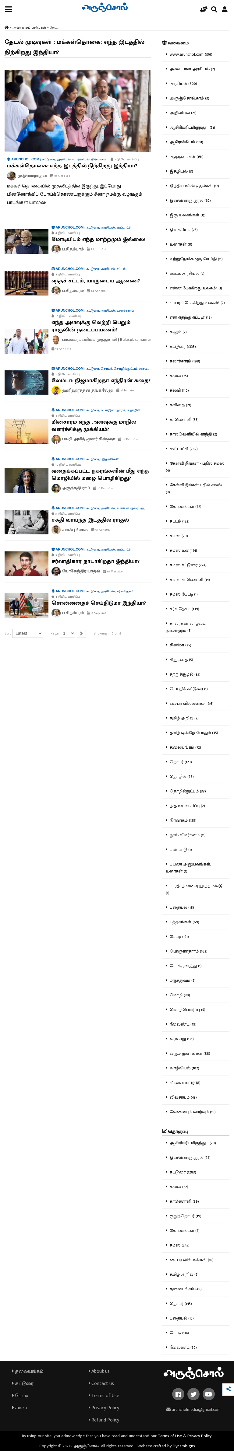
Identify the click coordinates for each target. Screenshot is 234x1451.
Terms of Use (104, 1396)
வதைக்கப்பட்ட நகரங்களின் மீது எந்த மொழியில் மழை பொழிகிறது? (100, 475)
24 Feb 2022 (128, 439)
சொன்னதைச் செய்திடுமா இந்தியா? (98, 603)
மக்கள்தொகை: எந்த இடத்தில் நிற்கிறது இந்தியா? (72, 165)
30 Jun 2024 (96, 249)
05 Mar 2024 (113, 571)
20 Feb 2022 (103, 488)
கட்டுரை (23, 1383)
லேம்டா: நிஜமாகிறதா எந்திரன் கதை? (101, 380)
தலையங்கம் (28, 1371)
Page (54, 633)
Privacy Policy (104, 1408)
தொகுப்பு (175, 1131)
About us (99, 1371)
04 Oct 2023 (60, 176)
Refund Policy (104, 1420)
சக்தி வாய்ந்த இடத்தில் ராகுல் (90, 520)
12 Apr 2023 (101, 530)
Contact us (101, 1383)
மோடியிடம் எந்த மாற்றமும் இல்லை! (98, 239)
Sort (8, 633)
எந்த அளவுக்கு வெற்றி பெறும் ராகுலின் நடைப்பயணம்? (91, 326)
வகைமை (175, 43)
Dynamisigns (184, 1445)
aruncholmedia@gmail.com (193, 1409)
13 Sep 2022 (61, 349)
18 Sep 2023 (97, 613)
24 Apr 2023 (97, 291)
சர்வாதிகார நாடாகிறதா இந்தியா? (95, 561)
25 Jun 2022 (126, 390)
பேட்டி (20, 1396)
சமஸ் (19, 1408)
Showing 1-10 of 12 (107, 633)
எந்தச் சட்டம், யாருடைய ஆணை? (95, 280)
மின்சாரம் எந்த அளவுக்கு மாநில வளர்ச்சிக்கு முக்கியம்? (93, 426)
